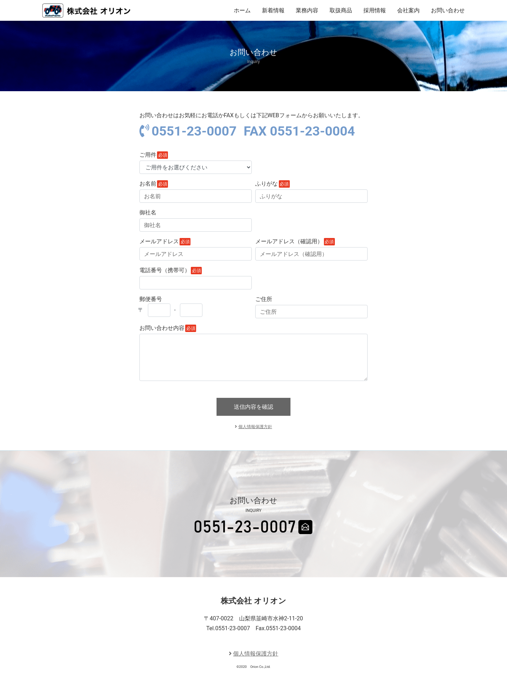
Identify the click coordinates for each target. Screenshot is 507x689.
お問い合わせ (448, 10)
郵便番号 (167, 306)
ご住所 (263, 299)
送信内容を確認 (253, 406)
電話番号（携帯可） (164, 270)
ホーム (242, 10)
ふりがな (266, 183)
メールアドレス (159, 241)
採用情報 (374, 10)
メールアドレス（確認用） (289, 241)
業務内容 (307, 10)
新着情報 (273, 10)
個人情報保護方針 (255, 426)
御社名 (147, 212)
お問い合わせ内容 (161, 328)
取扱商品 (341, 10)
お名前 (147, 183)
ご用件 (147, 154)
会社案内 (408, 10)
